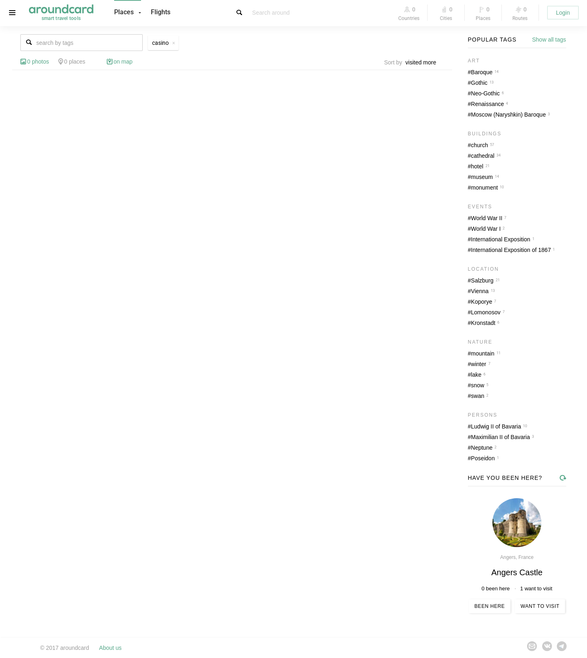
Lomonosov (485, 312)
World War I (486, 229)
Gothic (479, 83)
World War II (486, 218)
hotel (477, 166)
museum (482, 177)
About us (110, 648)
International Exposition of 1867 (511, 250)
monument (484, 187)
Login (563, 12)
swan (477, 396)
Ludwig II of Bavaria (496, 426)
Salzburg (482, 280)
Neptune (481, 447)
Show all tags (549, 39)
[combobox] (423, 62)
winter (478, 364)
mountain (482, 353)
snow (477, 385)
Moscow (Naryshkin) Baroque (508, 114)
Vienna (479, 291)
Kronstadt (483, 323)
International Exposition (500, 239)
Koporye (481, 302)
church (479, 145)
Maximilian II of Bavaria (500, 437)
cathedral (482, 156)
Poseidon (482, 458)
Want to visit (540, 606)
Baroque (481, 72)
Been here (489, 606)
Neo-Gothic (485, 93)
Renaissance (487, 104)
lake (476, 375)
